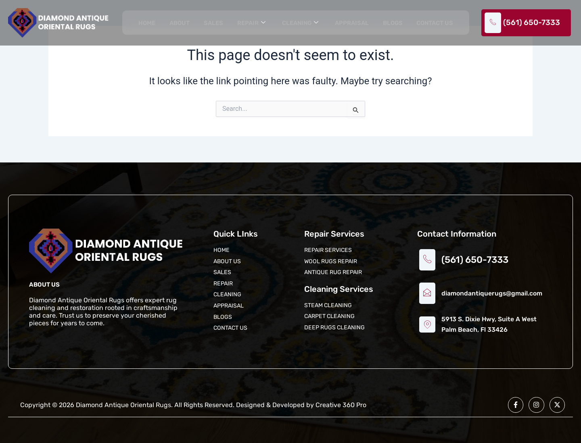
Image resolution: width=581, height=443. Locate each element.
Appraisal (351, 23)
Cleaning (299, 23)
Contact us (435, 23)
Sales (212, 23)
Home (146, 23)
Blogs (392, 23)
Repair (250, 23)
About (178, 23)
